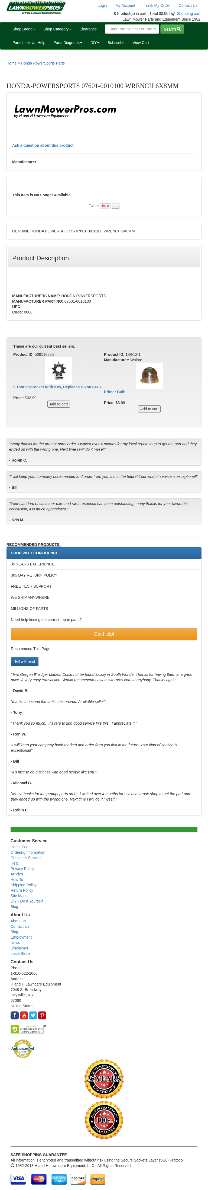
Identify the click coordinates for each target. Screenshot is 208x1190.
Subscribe (116, 42)
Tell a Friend (24, 661)
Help (14, 863)
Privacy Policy (22, 868)
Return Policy (22, 890)
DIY (94, 42)
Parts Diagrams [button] (67, 42)
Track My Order (157, 5)
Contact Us (188, 5)
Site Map (18, 896)
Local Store (20, 953)
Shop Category (57, 29)
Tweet (94, 206)
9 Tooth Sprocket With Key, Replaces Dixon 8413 (57, 387)
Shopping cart (189, 13)
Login (102, 5)
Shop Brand (23, 29)
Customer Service (26, 858)
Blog (14, 906)
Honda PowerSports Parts (43, 63)
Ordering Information (28, 852)
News (15, 943)
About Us (18, 921)
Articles (17, 874)
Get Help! (104, 634)
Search (172, 29)
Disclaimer (19, 948)
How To (17, 879)
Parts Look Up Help (28, 42)
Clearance (88, 29)
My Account (125, 5)
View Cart (140, 42)
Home (11, 63)
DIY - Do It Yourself (27, 901)
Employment (21, 937)
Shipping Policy (24, 885)
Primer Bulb (114, 392)
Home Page (21, 847)
